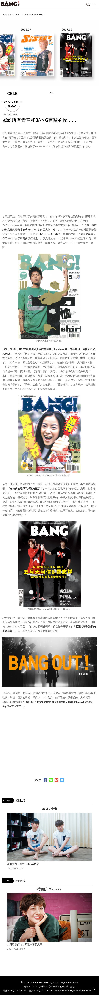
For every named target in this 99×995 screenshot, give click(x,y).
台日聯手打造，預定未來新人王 (24, 944)
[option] (49, 53)
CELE (14, 14)
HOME (5, 14)
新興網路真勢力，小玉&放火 (23, 864)
